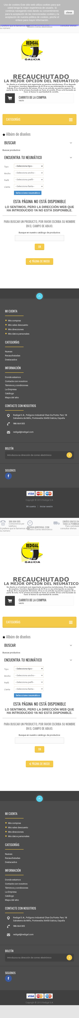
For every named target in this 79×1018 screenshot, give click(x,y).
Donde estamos (13, 377)
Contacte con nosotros (16, 381)
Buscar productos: (12, 150)
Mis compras (14, 320)
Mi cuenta (11, 311)
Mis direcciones (16, 329)
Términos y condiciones (16, 385)
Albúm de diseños (18, 134)
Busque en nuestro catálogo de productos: (39, 232)
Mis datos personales (18, 334)
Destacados (11, 359)
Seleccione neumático (28, 193)
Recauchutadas (12, 355)
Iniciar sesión (46, 506)
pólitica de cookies (38, 17)
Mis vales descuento (18, 325)
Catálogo (9, 393)
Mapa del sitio (12, 397)
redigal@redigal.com (23, 432)
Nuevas (8, 351)
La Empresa (11, 389)
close (69, 12)
